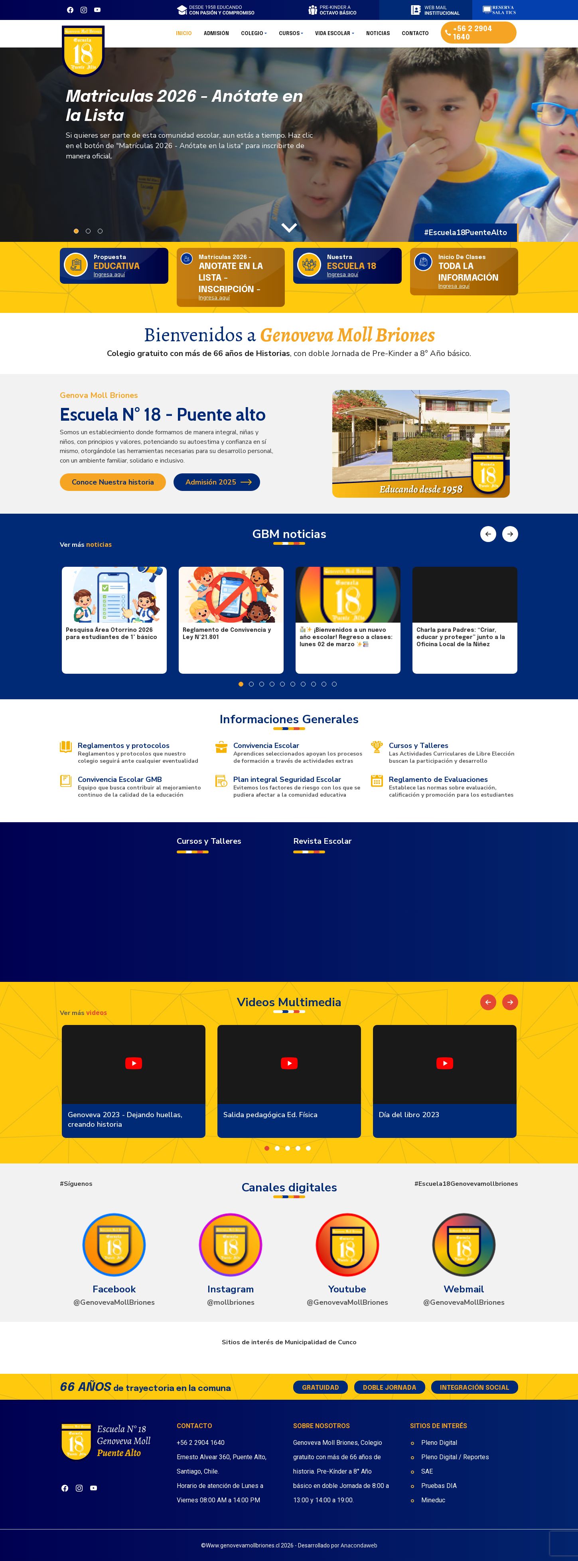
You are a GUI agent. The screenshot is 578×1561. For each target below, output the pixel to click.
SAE (427, 1471)
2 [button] (88, 231)
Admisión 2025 (210, 482)
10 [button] (334, 684)
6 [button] (292, 684)
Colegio (252, 36)
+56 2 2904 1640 (201, 1442)
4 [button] (272, 684)
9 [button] (324, 684)
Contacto (415, 36)
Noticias (378, 36)
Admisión (216, 36)
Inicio (184, 36)
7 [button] (303, 684)
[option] (289, 142)
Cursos (289, 36)
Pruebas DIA (439, 1486)
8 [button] (313, 684)
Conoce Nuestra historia (113, 482)
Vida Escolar (332, 36)
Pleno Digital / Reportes (455, 1457)
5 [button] (282, 684)
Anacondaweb (359, 1545)
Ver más (86, 544)
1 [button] (76, 231)
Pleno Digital (439, 1442)
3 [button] (100, 231)
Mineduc (433, 1500)
